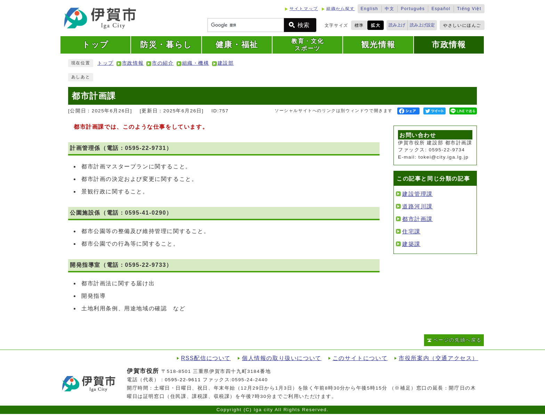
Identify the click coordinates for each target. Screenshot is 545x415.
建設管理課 (417, 194)
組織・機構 (195, 63)
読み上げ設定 (422, 25)
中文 (389, 8)
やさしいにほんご (462, 25)
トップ (105, 63)
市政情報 (133, 63)
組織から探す (340, 8)
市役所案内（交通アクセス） (438, 358)
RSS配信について (206, 358)
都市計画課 (417, 219)
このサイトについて (360, 358)
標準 (359, 25)
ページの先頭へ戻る (457, 340)
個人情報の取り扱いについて (282, 358)
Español (440, 8)
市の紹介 (162, 63)
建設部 (226, 63)
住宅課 (411, 231)
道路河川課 (417, 206)
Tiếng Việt (469, 8)
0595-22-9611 (183, 379)
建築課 (411, 244)
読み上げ (397, 25)
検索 (303, 25)
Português (413, 8)
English (370, 8)
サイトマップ (304, 8)
